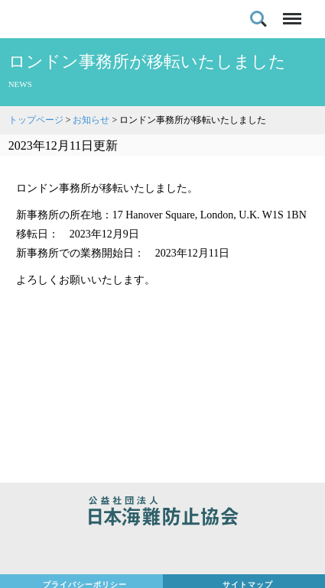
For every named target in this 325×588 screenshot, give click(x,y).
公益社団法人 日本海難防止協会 (162, 513)
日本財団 (162, 551)
